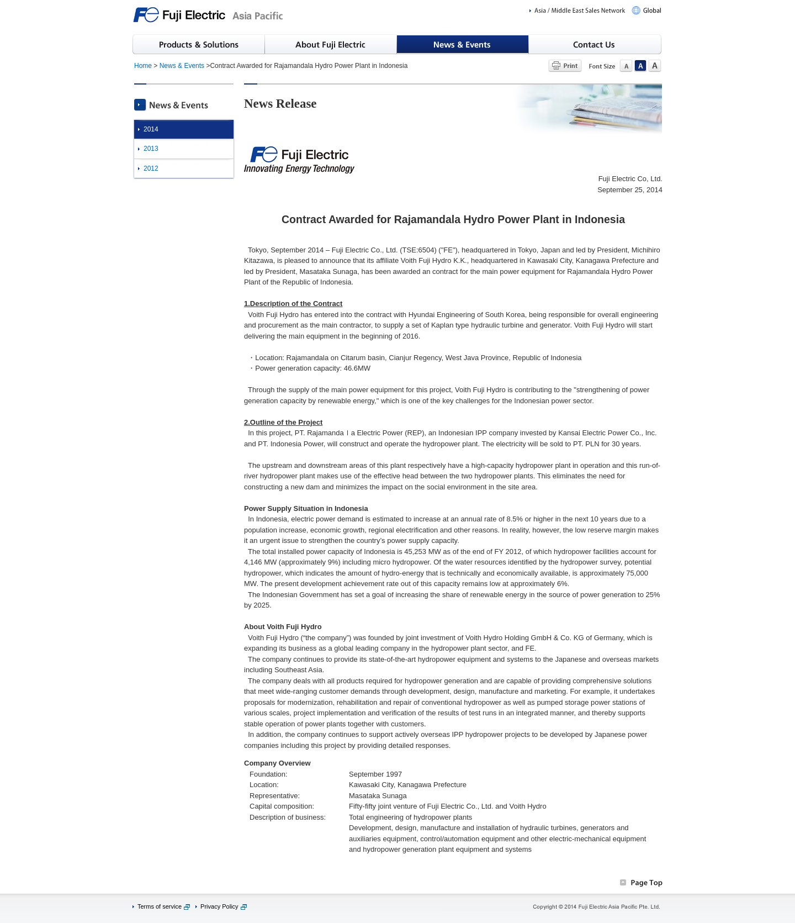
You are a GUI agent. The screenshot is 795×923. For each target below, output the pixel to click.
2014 (151, 129)
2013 (151, 148)
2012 (151, 168)
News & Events (182, 66)
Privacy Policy (219, 906)
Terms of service (159, 906)
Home (143, 66)
